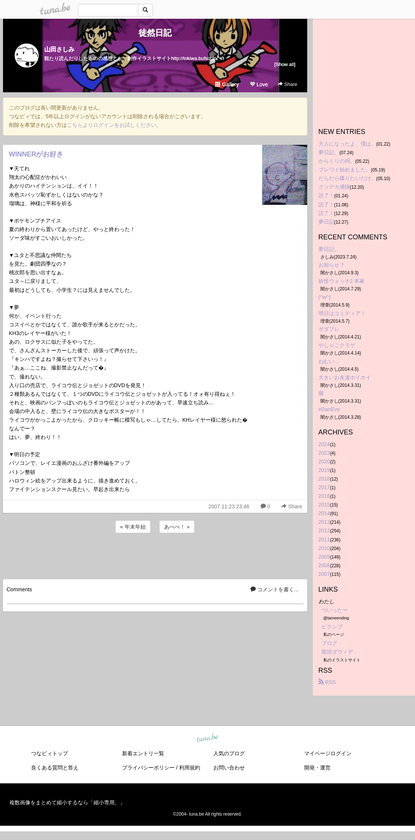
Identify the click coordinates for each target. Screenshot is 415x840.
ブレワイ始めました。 (344, 170)
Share (287, 84)
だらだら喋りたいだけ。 (347, 178)
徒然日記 (155, 33)
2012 (324, 530)
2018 (324, 479)
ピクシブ (332, 627)
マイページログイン (328, 753)
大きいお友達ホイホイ (344, 377)
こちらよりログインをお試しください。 (114, 125)
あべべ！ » (177, 527)
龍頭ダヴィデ (337, 652)
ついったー (334, 610)
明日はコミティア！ (342, 313)
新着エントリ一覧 (143, 753)
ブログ (329, 643)
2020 (324, 461)
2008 (324, 565)
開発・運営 (317, 768)
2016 (324, 496)
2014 (324, 513)
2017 (324, 487)
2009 (324, 557)
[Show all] (284, 64)
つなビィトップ (49, 753)
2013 (324, 522)
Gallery (226, 84)
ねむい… (329, 361)
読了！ (326, 195)
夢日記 (326, 222)
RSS (327, 682)
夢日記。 (329, 152)
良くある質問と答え (54, 768)
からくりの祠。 (336, 161)
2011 (324, 539)
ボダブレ (329, 329)
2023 (324, 453)
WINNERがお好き (36, 154)
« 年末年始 (133, 527)
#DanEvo (329, 409)
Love (259, 84)
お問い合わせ (229, 768)
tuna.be (207, 738)
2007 (324, 574)
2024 (324, 444)
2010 (324, 548)
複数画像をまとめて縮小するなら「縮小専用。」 (67, 802)
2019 (324, 470)
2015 (324, 505)
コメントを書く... (275, 589)
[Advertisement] (155, 555)
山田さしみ (59, 49)
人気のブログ (229, 753)
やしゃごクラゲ (336, 345)
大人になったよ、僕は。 (347, 144)
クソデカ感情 (334, 187)
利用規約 (189, 768)
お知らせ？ (331, 265)
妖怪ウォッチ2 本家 (341, 281)
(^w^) (324, 297)
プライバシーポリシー (148, 768)
